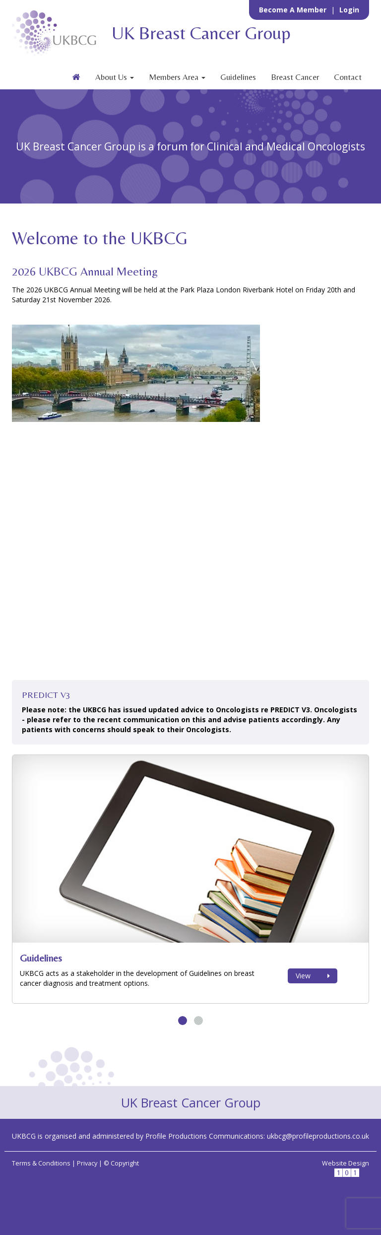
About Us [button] (114, 77)
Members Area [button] (177, 77)
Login (349, 9)
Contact (348, 77)
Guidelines (238, 77)
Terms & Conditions (41, 1163)
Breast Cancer (295, 77)
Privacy (87, 1163)
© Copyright (121, 1163)
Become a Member (293, 9)
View (313, 975)
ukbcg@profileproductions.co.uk (318, 1136)
